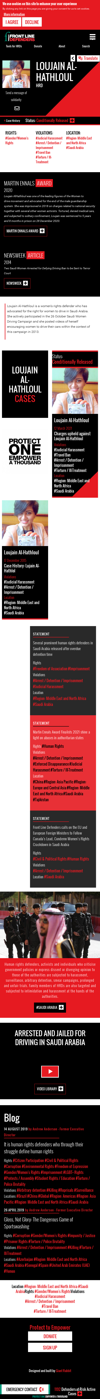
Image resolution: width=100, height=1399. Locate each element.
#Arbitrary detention (31, 1190)
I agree (12, 22)
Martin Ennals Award (22, 230)
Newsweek (14, 283)
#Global (43, 1196)
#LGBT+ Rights (73, 1172)
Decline (32, 22)
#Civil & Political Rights (50, 858)
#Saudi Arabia (74, 147)
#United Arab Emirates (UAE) (69, 1265)
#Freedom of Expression (71, 1166)
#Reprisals (65, 1190)
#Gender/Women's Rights (22, 1172)
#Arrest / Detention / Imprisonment (48, 145)
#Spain (43, 1265)
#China (38, 781)
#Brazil (21, 1196)
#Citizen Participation (28, 1160)
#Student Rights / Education (55, 1178)
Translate (91, 58)
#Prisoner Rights (16, 1241)
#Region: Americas (63, 1196)
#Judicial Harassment (49, 138)
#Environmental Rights (38, 1166)
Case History (13, 120)
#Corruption (12, 1166)
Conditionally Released (52, 120)
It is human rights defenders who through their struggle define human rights (43, 1147)
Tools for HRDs (14, 46)
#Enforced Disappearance (51, 764)
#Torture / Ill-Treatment (44, 159)
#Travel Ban (43, 152)
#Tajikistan (41, 799)
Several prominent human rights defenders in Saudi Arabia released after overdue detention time (63, 648)
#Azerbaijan (25, 1259)
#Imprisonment (79, 668)
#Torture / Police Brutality (46, 1241)
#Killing (52, 1190)
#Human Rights (53, 746)
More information (14, 14)
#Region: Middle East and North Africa (79, 140)
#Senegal (31, 1265)
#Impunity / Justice (81, 1235)
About (62, 46)
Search (86, 46)
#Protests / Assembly (19, 1178)
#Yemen (9, 1271)
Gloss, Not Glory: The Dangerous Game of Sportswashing (38, 1223)
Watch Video (50, 1072)
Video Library (47, 1088)
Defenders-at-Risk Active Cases (74, 1391)
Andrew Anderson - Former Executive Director (61, 1210)
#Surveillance (83, 1190)
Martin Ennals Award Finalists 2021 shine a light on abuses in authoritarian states (61, 734)
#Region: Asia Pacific (58, 781)
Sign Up (50, 1347)
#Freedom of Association (50, 668)
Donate (38, 46)
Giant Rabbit (63, 1370)
